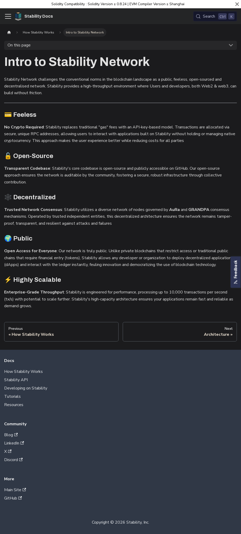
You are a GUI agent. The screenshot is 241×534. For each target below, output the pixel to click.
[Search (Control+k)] (215, 16)
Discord (13, 460)
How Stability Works (23, 371)
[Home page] (9, 32)
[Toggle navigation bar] (8, 16)
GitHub (13, 498)
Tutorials (12, 396)
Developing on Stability (25, 388)
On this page (19, 45)
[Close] (237, 4)
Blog (11, 435)
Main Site (15, 490)
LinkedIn (14, 443)
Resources (13, 405)
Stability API (16, 380)
